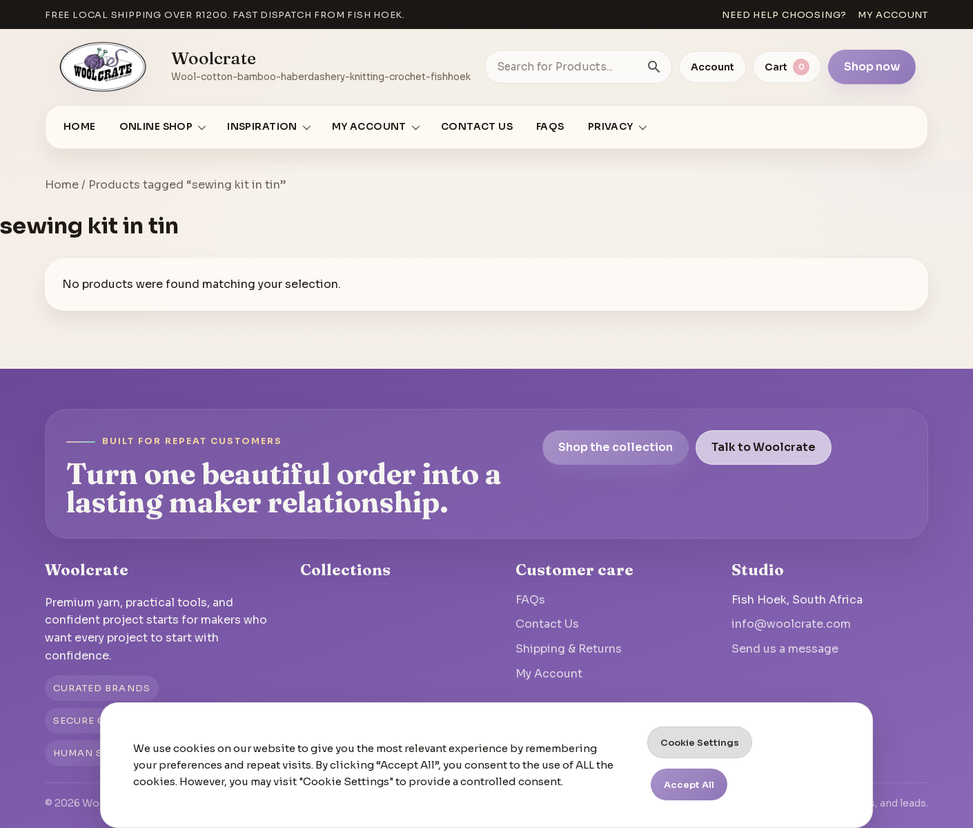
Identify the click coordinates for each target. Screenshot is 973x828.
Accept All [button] (689, 785)
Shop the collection (615, 447)
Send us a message (784, 649)
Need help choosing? (784, 15)
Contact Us (477, 127)
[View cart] (787, 67)
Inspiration (262, 127)
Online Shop (156, 127)
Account (712, 67)
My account (893, 15)
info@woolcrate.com (791, 624)
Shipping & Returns (568, 649)
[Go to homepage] (103, 67)
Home (79, 127)
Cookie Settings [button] (699, 743)
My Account (548, 673)
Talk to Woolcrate (763, 447)
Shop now (872, 66)
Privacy (610, 127)
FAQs (550, 127)
